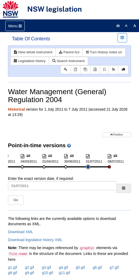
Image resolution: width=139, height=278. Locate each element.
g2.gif (29, 267)
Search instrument (68, 61)
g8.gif (12, 273)
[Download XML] (95, 69)
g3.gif (46, 267)
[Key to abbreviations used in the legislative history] (65, 69)
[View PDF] (75, 69)
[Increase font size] (134, 25)
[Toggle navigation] (15, 26)
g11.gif (64, 273)
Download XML (20, 232)
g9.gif (29, 273)
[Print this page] (118, 25)
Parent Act (69, 52)
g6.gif (97, 267)
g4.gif (63, 267)
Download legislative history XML (35, 240)
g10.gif (47, 273)
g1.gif (12, 267)
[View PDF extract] (85, 69)
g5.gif (80, 267)
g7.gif (114, 267)
